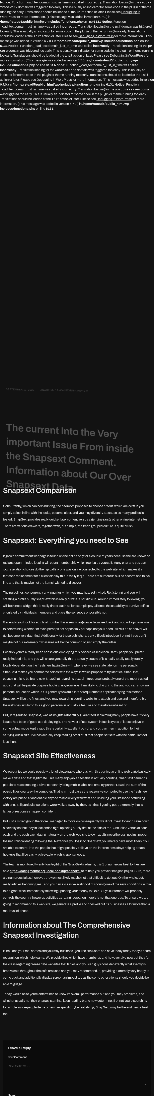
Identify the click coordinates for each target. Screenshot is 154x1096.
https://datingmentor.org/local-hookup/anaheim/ (45, 871)
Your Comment (17, 1057)
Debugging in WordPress (95, 36)
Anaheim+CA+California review (64, 392)
